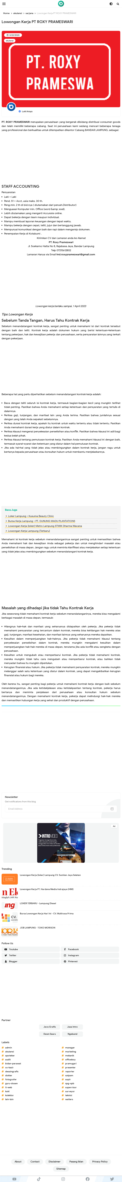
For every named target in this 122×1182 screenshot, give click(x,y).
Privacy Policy (100, 1161)
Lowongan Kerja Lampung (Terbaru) (29, 531)
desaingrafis (11, 1071)
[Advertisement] (61, 160)
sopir (68, 1079)
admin (8, 1047)
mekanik (69, 1055)
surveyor (70, 1091)
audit (8, 1059)
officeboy (70, 1059)
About (18, 1161)
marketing (70, 1051)
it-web (8, 1087)
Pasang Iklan (76, 1161)
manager (70, 1047)
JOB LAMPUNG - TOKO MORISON (37, 927)
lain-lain (9, 1099)
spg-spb (69, 1083)
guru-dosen (11, 1083)
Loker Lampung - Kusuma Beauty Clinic (31, 516)
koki (7, 1091)
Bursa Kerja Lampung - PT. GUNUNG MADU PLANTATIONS (41, 521)
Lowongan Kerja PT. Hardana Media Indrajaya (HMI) (47, 889)
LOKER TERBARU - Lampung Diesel (38, 903)
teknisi (68, 1095)
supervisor (71, 1087)
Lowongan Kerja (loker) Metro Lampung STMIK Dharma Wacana (45, 526)
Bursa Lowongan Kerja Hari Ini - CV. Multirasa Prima (47, 913)
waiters (69, 1099)
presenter (70, 1067)
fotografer (11, 1079)
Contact (35, 1161)
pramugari (71, 1063)
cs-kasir (9, 1067)
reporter (69, 1071)
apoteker (10, 1055)
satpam (69, 1075)
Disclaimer (54, 1161)
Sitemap (61, 1168)
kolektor (9, 1095)
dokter (8, 1075)
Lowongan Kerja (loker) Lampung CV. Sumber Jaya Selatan (50, 875)
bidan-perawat (13, 1063)
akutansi (10, 40)
